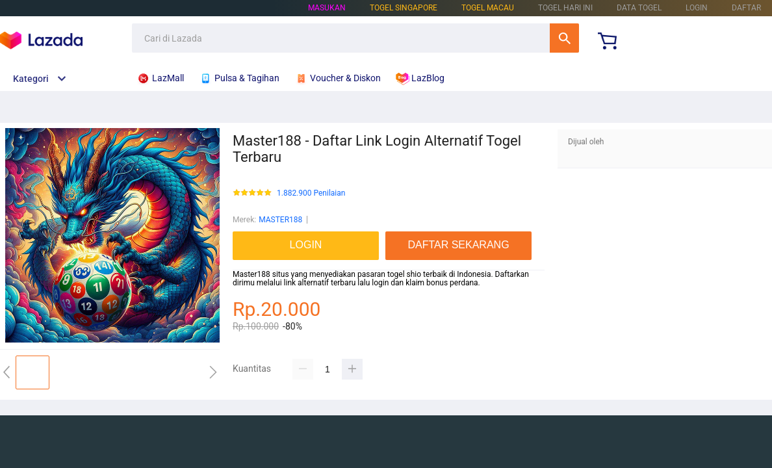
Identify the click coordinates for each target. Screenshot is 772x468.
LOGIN (697, 7)
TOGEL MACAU (487, 7)
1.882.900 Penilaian (311, 193)
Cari (564, 38)
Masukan (327, 7)
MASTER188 (280, 219)
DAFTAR (746, 7)
